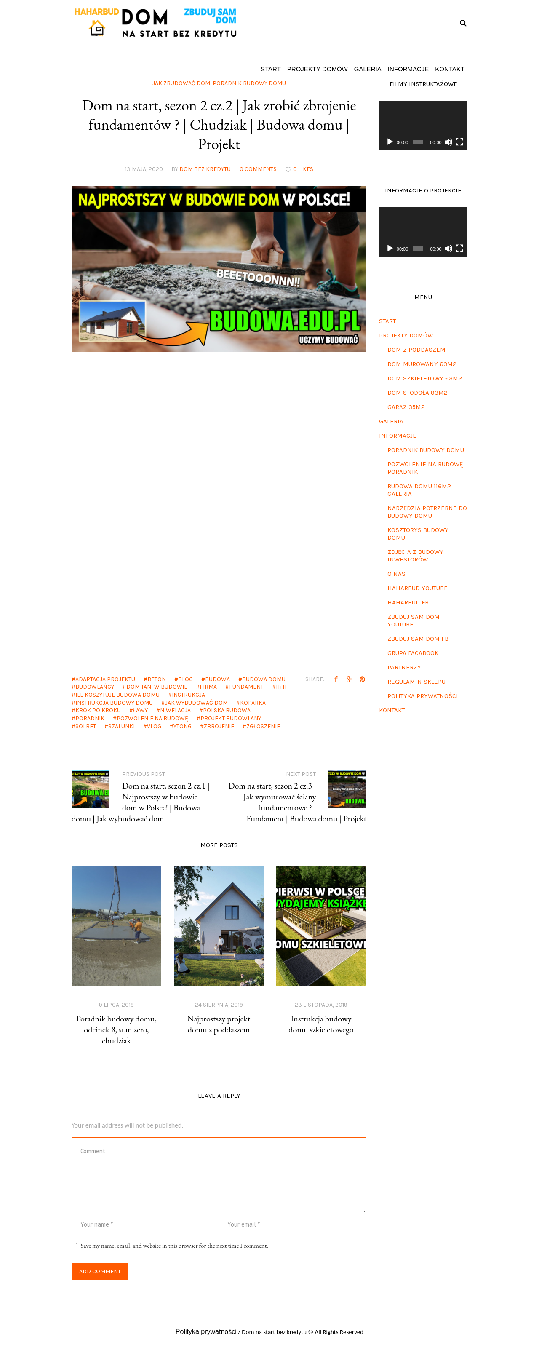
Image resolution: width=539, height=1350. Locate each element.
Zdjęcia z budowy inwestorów (415, 555)
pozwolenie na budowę (152, 718)
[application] (423, 125)
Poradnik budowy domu (425, 450)
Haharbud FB (408, 602)
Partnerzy (404, 667)
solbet (85, 726)
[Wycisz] (448, 142)
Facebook (336, 679)
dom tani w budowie (156, 686)
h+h (281, 686)
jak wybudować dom (196, 702)
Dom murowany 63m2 (421, 364)
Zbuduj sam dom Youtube (413, 620)
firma (208, 686)
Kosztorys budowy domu (417, 533)
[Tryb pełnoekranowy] (459, 142)
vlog (154, 726)
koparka (253, 702)
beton (156, 679)
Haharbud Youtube (417, 588)
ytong (182, 726)
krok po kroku (98, 710)
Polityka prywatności (422, 696)
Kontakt (392, 710)
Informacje (397, 435)
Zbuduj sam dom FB (417, 638)
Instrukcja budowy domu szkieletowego (320, 1024)
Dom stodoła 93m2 (417, 392)
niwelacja (175, 710)
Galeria (391, 421)
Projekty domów (406, 335)
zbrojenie (219, 726)
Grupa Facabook (412, 653)
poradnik (89, 718)
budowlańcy (94, 686)
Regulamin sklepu (416, 681)
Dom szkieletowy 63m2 (424, 378)
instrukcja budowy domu (114, 702)
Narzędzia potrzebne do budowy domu (427, 511)
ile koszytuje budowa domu (117, 694)
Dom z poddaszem (416, 349)
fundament (246, 686)
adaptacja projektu (105, 679)
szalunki (121, 726)
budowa (217, 679)
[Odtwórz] (390, 142)
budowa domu (264, 679)
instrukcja (188, 694)
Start (387, 321)
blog (185, 679)
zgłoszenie (263, 726)
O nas (396, 573)
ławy (140, 710)
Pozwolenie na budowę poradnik (425, 468)
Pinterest (362, 679)
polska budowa (227, 710)
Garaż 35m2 (406, 407)
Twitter (349, 679)
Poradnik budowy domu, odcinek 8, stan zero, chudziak (116, 1029)
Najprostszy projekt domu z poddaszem (219, 1024)
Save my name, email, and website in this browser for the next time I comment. (174, 1245)
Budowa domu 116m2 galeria (419, 489)
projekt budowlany (230, 718)
